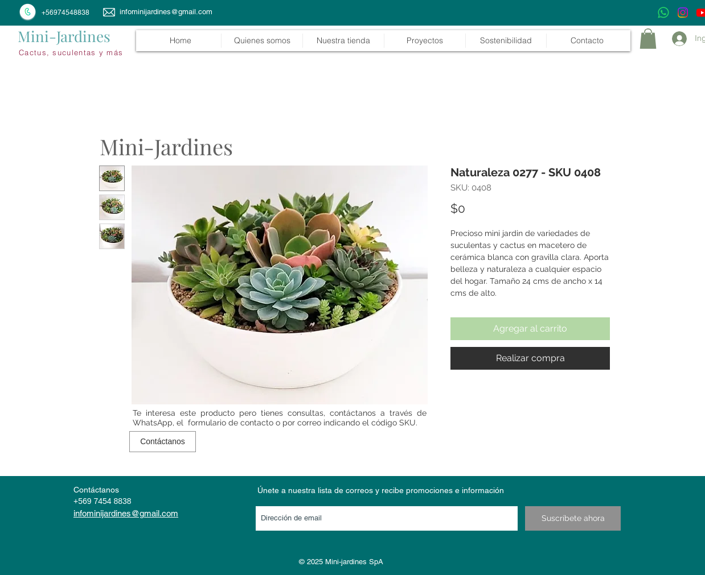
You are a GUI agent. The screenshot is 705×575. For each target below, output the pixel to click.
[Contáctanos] (162, 441)
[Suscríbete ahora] (573, 518)
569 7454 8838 (104, 501)
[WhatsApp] (663, 12)
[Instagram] (683, 12)
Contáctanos (96, 489)
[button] (343, 41)
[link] (648, 38)
